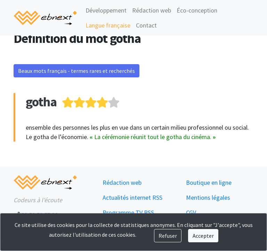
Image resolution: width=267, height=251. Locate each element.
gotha (41, 101)
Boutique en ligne (209, 182)
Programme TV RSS (128, 212)
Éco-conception (197, 10)
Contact (146, 25)
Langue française (108, 25)
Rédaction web (151, 10)
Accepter (203, 235)
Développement (106, 10)
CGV (191, 212)
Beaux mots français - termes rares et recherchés (76, 70)
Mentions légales (208, 197)
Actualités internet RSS (132, 197)
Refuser (168, 235)
